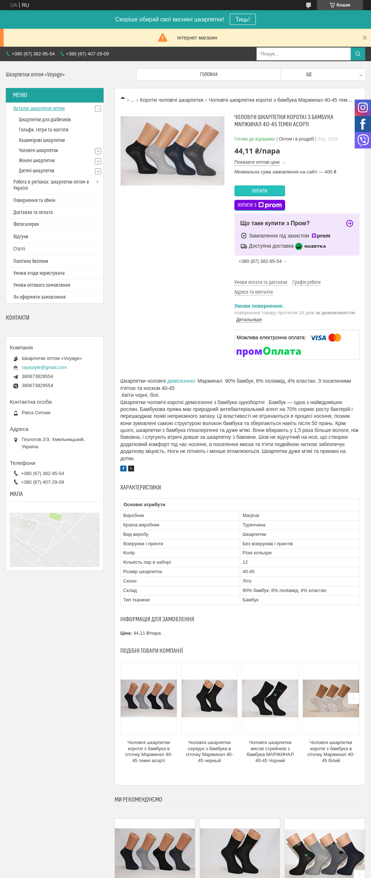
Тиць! (242, 19)
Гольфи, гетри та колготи (43, 130)
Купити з (260, 205)
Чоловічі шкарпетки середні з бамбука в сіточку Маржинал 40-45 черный (209, 752)
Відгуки (20, 237)
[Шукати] (358, 53)
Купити (259, 191)
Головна (208, 74)
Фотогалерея (26, 224)
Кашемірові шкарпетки (42, 140)
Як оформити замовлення (39, 297)
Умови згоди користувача (39, 273)
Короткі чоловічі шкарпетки (172, 100)
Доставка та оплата (33, 212)
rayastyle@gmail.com (44, 367)
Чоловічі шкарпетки (38, 151)
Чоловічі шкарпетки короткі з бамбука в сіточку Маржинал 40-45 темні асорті (148, 752)
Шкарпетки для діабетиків (45, 120)
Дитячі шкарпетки (36, 171)
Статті (19, 249)
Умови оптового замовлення (41, 285)
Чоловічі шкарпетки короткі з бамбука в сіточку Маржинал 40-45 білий (331, 752)
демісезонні (181, 381)
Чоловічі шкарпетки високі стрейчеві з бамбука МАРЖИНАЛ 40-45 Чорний (270, 752)
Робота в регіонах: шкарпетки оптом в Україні (51, 185)
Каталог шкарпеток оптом (39, 109)
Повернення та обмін (34, 200)
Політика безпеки (30, 261)
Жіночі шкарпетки (37, 161)
